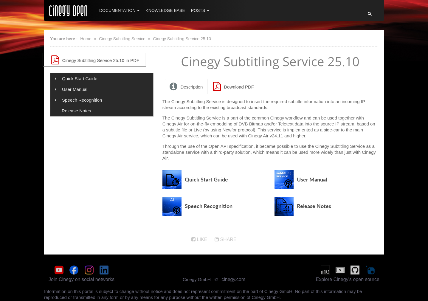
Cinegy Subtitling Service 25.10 (182, 38)
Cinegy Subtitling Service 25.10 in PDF (102, 59)
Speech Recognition (82, 100)
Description (185, 87)
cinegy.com (233, 280)
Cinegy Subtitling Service (122, 38)
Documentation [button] (119, 10)
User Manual (74, 89)
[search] (326, 15)
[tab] (186, 87)
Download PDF (232, 87)
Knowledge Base (165, 10)
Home (85, 38)
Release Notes (76, 110)
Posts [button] (200, 10)
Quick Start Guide (79, 78)
